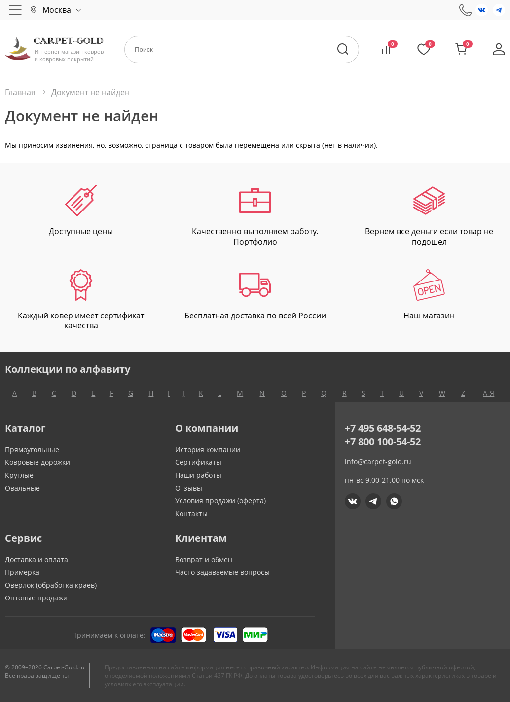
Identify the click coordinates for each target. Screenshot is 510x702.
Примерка (22, 572)
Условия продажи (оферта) (220, 500)
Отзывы (188, 487)
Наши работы (198, 475)
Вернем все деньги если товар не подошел (429, 216)
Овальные (22, 487)
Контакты (191, 513)
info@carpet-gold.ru (378, 461)
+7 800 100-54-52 (383, 441)
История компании (207, 449)
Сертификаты (198, 462)
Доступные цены (81, 211)
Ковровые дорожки (37, 462)
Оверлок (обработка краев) (51, 585)
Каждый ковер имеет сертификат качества (81, 300)
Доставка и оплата (36, 559)
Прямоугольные (32, 449)
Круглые (19, 475)
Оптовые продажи (36, 597)
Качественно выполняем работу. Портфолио (255, 216)
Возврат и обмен (203, 559)
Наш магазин (429, 295)
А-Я (488, 393)
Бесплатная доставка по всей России (255, 295)
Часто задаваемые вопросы (222, 572)
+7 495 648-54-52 (383, 428)
